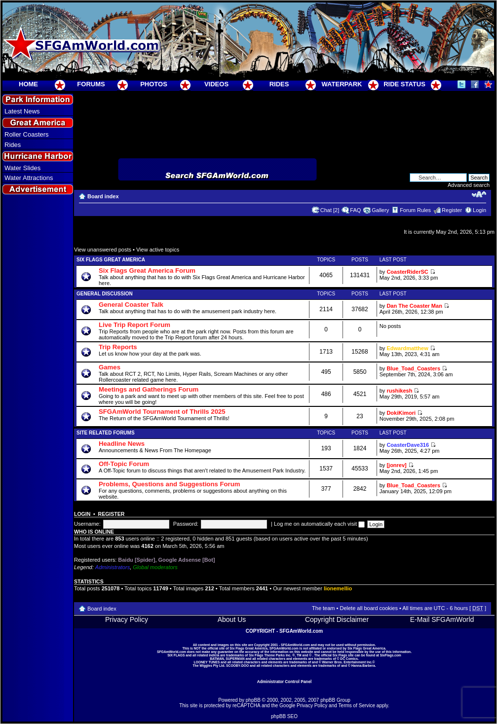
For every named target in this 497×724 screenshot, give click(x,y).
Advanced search (469, 185)
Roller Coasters (26, 134)
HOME (28, 84)
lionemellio (338, 588)
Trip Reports (118, 347)
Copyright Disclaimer (337, 619)
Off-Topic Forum (124, 464)
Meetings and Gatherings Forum (148, 389)
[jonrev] (396, 465)
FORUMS (91, 84)
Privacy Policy (126, 619)
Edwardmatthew (407, 348)
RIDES (279, 84)
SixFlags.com (390, 655)
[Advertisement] (38, 375)
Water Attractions (28, 177)
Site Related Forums (105, 432)
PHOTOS (153, 84)
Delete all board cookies (368, 608)
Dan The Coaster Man (414, 306)
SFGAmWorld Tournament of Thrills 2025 (162, 411)
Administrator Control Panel (284, 681)
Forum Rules (415, 210)
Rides (12, 144)
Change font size (479, 194)
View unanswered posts (102, 250)
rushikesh (399, 391)
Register (452, 210)
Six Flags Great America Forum (147, 270)
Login (479, 210)
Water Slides (22, 168)
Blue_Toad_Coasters (413, 368)
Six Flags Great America (110, 259)
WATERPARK (342, 84)
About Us (232, 619)
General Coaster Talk (131, 304)
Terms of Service (357, 705)
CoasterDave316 (407, 445)
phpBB (253, 700)
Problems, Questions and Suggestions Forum (169, 484)
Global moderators (155, 567)
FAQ (355, 210)
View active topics (157, 250)
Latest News (22, 111)
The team (323, 608)
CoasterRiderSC (407, 272)
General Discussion (104, 293)
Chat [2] (330, 210)
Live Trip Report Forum (134, 324)
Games (109, 367)
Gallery (380, 210)
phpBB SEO (284, 716)
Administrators (112, 567)
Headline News (122, 443)
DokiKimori (401, 413)
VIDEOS (216, 84)
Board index (103, 196)
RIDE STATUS (404, 84)
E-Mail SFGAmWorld (442, 619)
